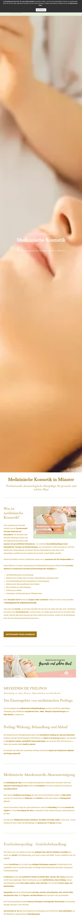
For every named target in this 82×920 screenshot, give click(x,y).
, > (44, 711)
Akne (42, 711)
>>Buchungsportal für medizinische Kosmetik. (20, 603)
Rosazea (48, 711)
